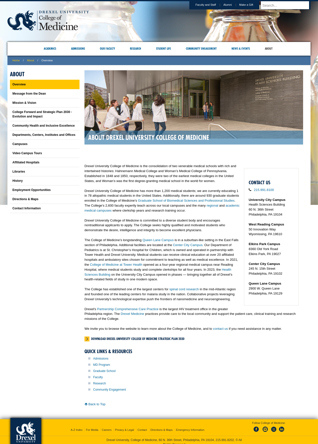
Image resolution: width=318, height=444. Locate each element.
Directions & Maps (25, 199)
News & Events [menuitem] (241, 48)
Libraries (18, 171)
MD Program (101, 365)
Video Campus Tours (27, 153)
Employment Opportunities (31, 190)
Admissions (100, 358)
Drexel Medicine (132, 314)
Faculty (98, 377)
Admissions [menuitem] (78, 48)
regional (212, 205)
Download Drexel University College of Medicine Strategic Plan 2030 (137, 339)
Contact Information (26, 208)
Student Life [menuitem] (163, 48)
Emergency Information (190, 425)
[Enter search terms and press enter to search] (288, 5)
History (17, 181)
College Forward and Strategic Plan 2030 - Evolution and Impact (42, 114)
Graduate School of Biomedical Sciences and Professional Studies (186, 200)
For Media (92, 425)
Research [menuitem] (135, 48)
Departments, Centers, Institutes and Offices (43, 135)
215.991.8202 (225, 435)
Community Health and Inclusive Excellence (43, 125)
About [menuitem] (269, 48)
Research (99, 383)
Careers (107, 425)
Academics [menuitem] (50, 48)
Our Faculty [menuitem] (107, 48)
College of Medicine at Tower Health (116, 264)
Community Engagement (109, 389)
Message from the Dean (29, 93)
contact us (220, 329)
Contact (142, 425)
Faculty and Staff (210, 4)
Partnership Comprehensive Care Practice (128, 309)
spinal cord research (184, 289)
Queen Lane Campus (158, 240)
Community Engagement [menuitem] (201, 48)
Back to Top (94, 404)
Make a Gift (251, 4)
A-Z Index (76, 425)
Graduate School (104, 371)
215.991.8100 (264, 190)
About (30, 60)
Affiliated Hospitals (26, 162)
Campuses (20, 144)
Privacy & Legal (124, 425)
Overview (19, 84)
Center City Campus (187, 245)
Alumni (232, 4)
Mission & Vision (24, 103)
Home (16, 60)
